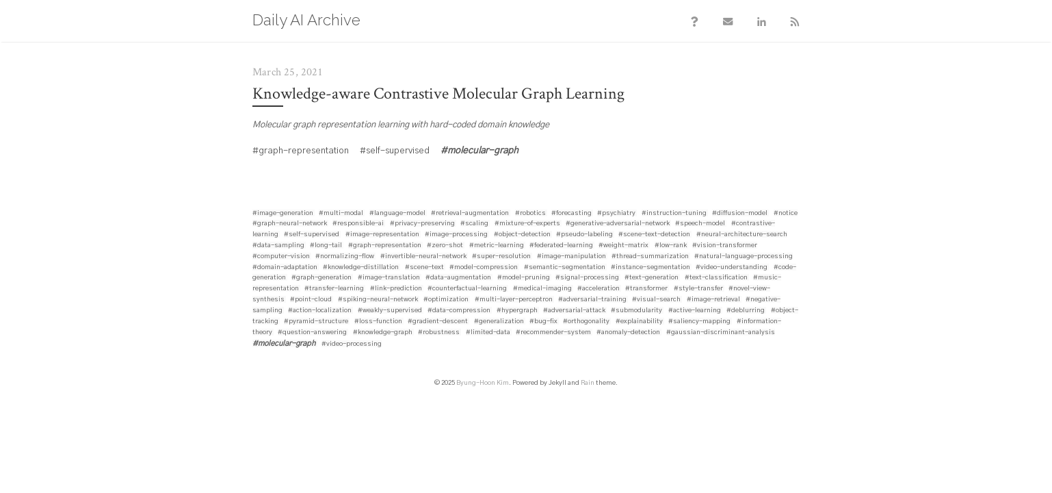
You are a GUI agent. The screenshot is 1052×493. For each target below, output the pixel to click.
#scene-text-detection (654, 235)
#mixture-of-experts (527, 224)
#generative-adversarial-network (618, 224)
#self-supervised (311, 235)
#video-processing (351, 345)
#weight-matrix (623, 246)
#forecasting (571, 214)
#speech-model (700, 224)
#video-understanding (731, 268)
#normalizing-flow (344, 257)
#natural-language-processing (743, 257)
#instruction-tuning (674, 214)
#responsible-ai (358, 224)
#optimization (446, 300)
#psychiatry (616, 214)
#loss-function (378, 322)
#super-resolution (501, 257)
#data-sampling (278, 246)
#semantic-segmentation (564, 268)
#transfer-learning (334, 289)
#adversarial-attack (574, 311)
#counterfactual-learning (467, 289)
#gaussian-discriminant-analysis (720, 333)
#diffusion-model (739, 214)
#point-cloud (311, 300)
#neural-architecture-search (741, 235)
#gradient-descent (438, 322)
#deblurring (745, 311)
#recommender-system (553, 333)
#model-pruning (523, 278)
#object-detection (522, 235)
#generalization (499, 322)
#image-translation (389, 278)
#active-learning (694, 311)
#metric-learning (496, 246)
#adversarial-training (592, 300)
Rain (587, 384)
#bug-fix (543, 322)
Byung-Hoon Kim (482, 384)
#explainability (639, 322)
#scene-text (424, 268)
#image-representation (382, 235)
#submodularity (636, 311)
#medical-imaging (542, 289)
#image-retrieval (713, 300)
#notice (786, 214)
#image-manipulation (571, 257)
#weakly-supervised (390, 311)
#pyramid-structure (316, 322)
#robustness (439, 333)
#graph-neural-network (289, 224)
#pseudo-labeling (584, 235)
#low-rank (671, 246)
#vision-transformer (724, 246)
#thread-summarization (650, 257)
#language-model (397, 214)
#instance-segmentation (650, 268)
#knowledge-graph (382, 333)
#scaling (474, 224)
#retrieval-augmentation (470, 214)
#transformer (646, 289)
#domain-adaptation (284, 268)
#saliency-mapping (699, 322)
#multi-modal (341, 214)
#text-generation (651, 278)
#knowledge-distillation (361, 268)
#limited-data (488, 333)
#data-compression (459, 311)
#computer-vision (281, 257)
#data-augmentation (458, 278)
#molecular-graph (283, 345)
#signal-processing (587, 278)
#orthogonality (586, 322)
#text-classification (716, 278)
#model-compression (483, 268)
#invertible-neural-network (423, 257)
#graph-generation (321, 278)
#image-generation (282, 214)
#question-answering (312, 333)
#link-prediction (396, 289)
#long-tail (326, 246)
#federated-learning (561, 246)
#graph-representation (384, 246)
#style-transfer (698, 289)
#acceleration (598, 289)
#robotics (530, 214)
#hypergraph (517, 311)
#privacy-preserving (422, 224)
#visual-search (656, 300)
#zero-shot (445, 246)
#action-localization (320, 311)
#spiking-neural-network (378, 300)
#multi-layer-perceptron (514, 300)
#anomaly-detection (628, 333)
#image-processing (456, 235)
